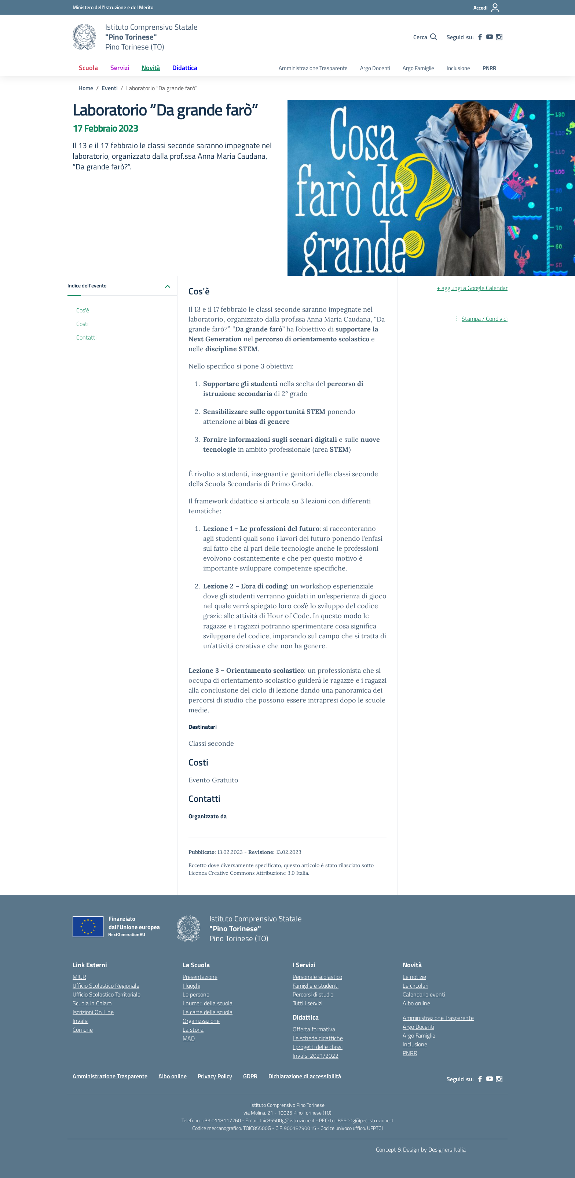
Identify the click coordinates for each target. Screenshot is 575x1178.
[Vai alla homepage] (84, 37)
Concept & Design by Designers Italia (421, 1149)
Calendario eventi (424, 994)
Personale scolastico (317, 976)
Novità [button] (151, 68)
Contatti (86, 337)
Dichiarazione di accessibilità (304, 1076)
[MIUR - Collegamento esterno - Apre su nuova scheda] (113, 7)
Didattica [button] (184, 68)
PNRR (489, 68)
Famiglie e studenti (315, 985)
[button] (122, 286)
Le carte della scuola (207, 1012)
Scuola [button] (88, 68)
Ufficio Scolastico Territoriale (106, 994)
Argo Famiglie (418, 68)
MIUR (79, 976)
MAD (189, 1038)
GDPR (250, 1076)
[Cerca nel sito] (425, 37)
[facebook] (480, 37)
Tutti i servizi (307, 1003)
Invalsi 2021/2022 (315, 1055)
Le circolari (415, 985)
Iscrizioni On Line (93, 1012)
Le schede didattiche (318, 1038)
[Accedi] (486, 7)
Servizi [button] (119, 68)
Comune (83, 1029)
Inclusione (458, 68)
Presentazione (200, 976)
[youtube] (489, 37)
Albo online (416, 1003)
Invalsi (80, 1020)
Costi (82, 323)
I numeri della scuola (207, 1003)
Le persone (196, 994)
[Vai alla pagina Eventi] (110, 88)
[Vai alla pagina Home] (85, 88)
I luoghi (191, 985)
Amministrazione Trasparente (313, 68)
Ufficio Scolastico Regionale (106, 985)
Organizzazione (201, 1020)
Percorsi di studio (313, 994)
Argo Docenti (375, 68)
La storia (193, 1029)
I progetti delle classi (318, 1046)
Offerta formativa (314, 1029)
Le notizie (414, 976)
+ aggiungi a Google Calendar (472, 287)
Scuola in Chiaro (92, 1003)
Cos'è (82, 310)
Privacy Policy (215, 1076)
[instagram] (499, 37)
